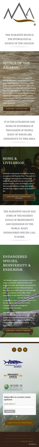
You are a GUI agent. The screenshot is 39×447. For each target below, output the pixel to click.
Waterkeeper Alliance (27, 441)
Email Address (10, 404)
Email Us (32, 444)
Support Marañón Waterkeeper (19, 423)
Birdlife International (10, 298)
